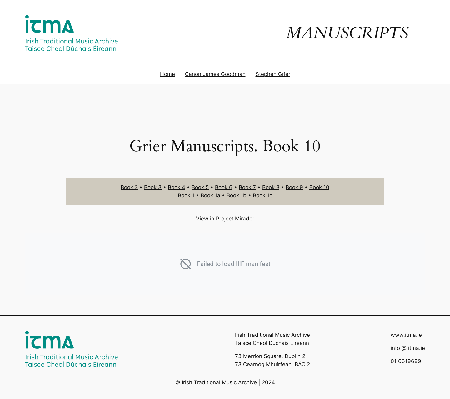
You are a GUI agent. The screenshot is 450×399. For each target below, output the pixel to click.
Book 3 (153, 187)
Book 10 (319, 187)
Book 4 (176, 187)
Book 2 (129, 187)
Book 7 (247, 187)
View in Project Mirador (225, 218)
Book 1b (237, 195)
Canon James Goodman (215, 74)
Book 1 (186, 195)
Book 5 (200, 187)
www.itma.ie (406, 335)
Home (167, 74)
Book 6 (223, 187)
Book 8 (270, 187)
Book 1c (262, 195)
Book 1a (210, 195)
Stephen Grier (273, 74)
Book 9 (294, 187)
